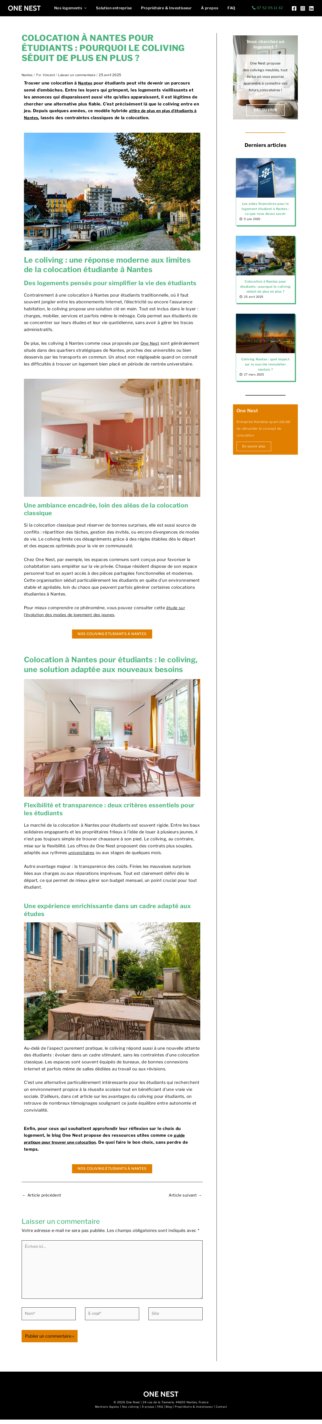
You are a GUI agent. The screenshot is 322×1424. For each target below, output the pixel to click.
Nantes (27, 75)
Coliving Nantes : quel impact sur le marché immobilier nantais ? (265, 369)
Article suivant (184, 1194)
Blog (169, 1411)
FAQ (223, 8)
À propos (203, 8)
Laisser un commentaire (79, 75)
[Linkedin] (311, 8)
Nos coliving (128, 1411)
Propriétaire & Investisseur (161, 8)
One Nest (150, 343)
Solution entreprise (111, 8)
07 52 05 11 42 (270, 8)
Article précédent (42, 1194)
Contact (224, 1411)
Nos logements (69, 8)
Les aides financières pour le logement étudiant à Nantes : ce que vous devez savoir (265, 209)
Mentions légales (104, 1411)
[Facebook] (294, 8)
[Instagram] (302, 8)
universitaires (82, 852)
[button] (83, 8)
